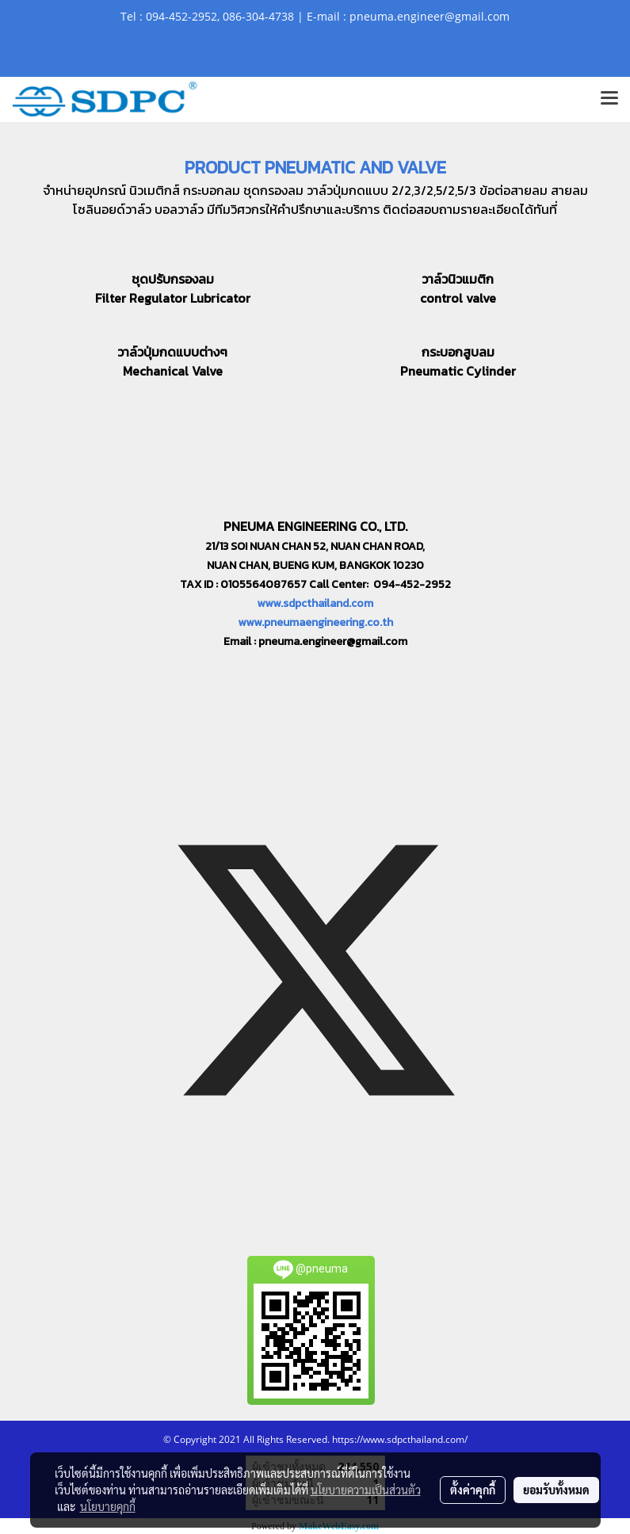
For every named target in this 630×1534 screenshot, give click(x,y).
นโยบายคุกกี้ (108, 1506)
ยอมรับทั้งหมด (556, 1489)
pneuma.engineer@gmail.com (332, 641)
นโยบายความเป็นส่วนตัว (366, 1489)
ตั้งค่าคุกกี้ (472, 1489)
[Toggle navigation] (609, 99)
